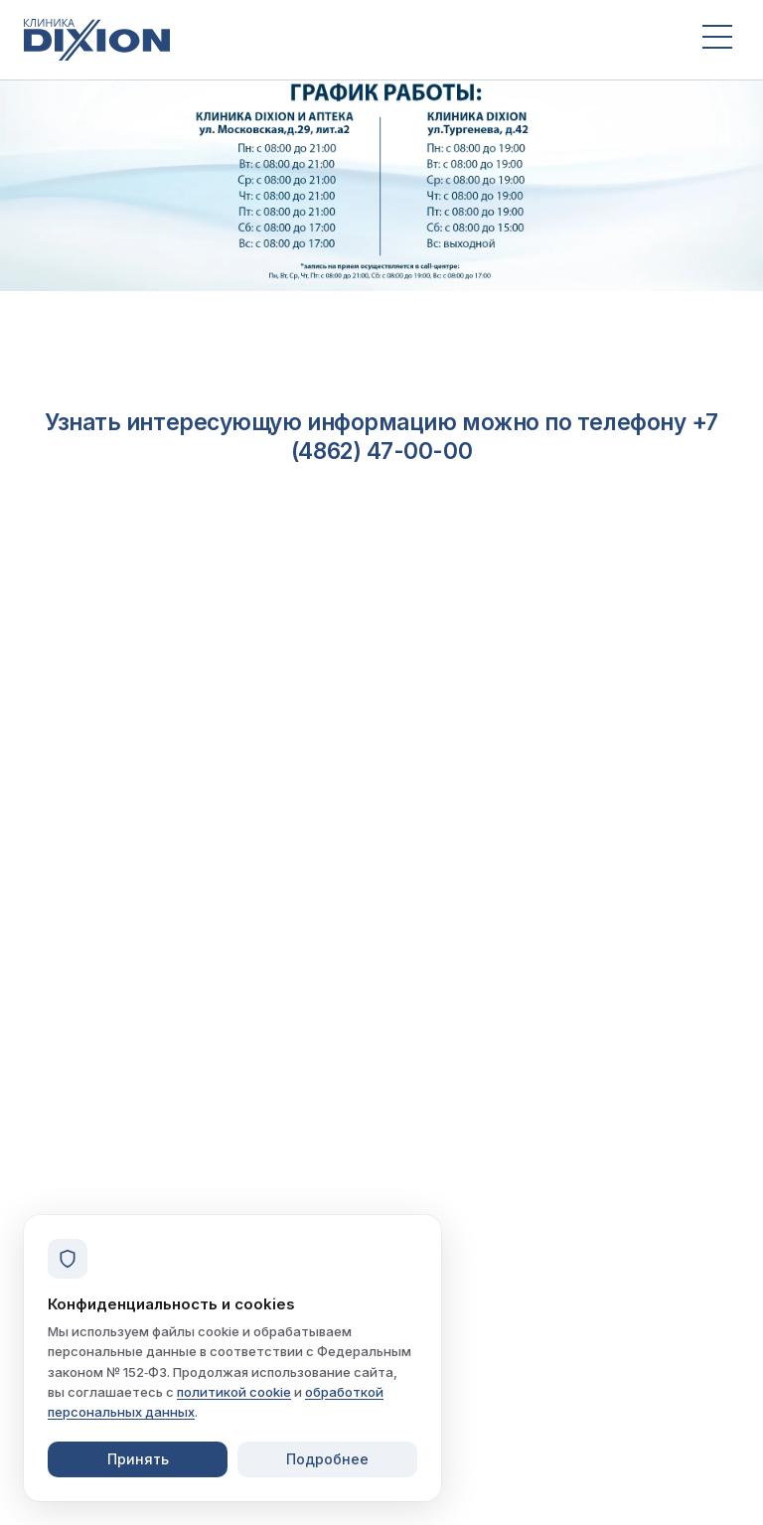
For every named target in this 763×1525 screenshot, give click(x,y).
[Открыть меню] (717, 40)
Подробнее (327, 1458)
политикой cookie (234, 1392)
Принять (138, 1458)
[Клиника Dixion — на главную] (345, 40)
